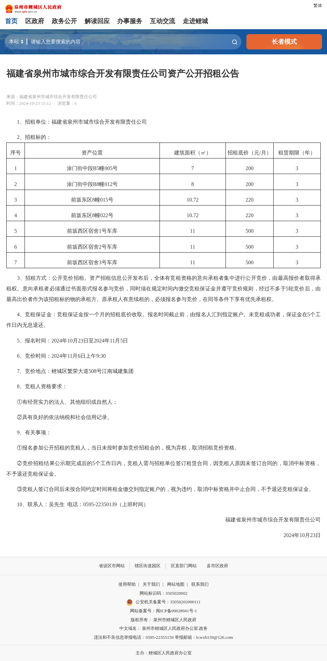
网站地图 (175, 584)
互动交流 (162, 21)
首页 (11, 21)
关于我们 (151, 584)
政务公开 (64, 21)
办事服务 (129, 21)
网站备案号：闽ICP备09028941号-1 (163, 610)
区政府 (34, 21)
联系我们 (200, 584)
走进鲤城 (195, 21)
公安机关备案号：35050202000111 (163, 602)
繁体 (317, 5)
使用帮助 (127, 584)
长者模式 (284, 41)
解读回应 (97, 21)
